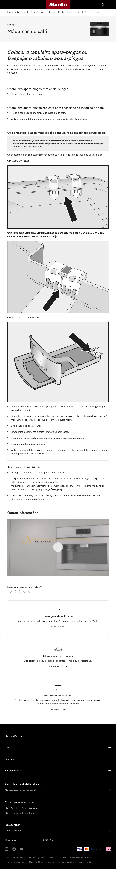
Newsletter (12, 824)
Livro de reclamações (15, 862)
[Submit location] (110, 790)
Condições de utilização (81, 858)
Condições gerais (35, 858)
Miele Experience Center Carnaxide (22, 808)
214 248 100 (46, 840)
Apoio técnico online (42, 12)
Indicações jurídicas (14, 858)
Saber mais (58, 627)
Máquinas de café (65, 12)
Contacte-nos (58, 709)
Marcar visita (58, 666)
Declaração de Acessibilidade (60, 862)
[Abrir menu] (6, 4)
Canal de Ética (36, 862)
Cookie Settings (86, 862)
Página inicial (13, 12)
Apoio (26, 12)
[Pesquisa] (103, 4)
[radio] (10, 591)
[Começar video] (58, 547)
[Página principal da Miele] (58, 4)
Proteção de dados (57, 858)
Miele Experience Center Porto (19, 813)
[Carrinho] (112, 4)
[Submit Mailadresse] (110, 831)
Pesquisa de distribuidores (23, 784)
